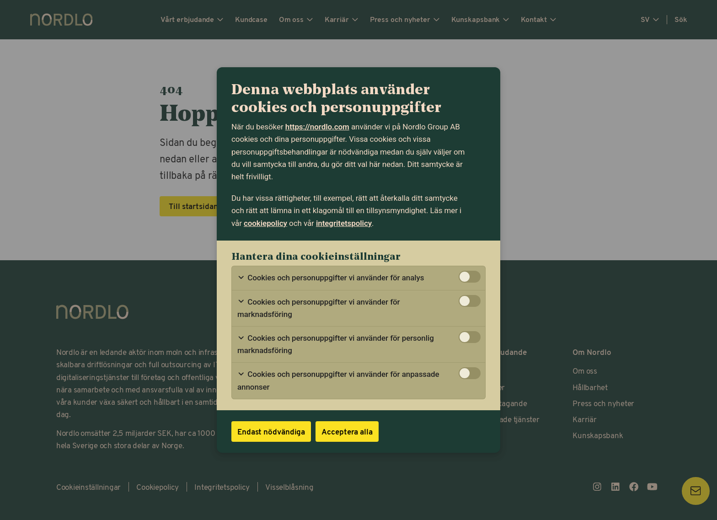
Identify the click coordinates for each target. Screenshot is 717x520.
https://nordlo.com (317, 126)
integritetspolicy (344, 223)
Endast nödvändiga (271, 431)
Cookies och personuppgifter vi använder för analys (330, 278)
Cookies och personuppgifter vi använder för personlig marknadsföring (335, 344)
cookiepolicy (265, 223)
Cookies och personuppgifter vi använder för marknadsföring (318, 308)
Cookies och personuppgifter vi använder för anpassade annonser (338, 380)
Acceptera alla (347, 431)
